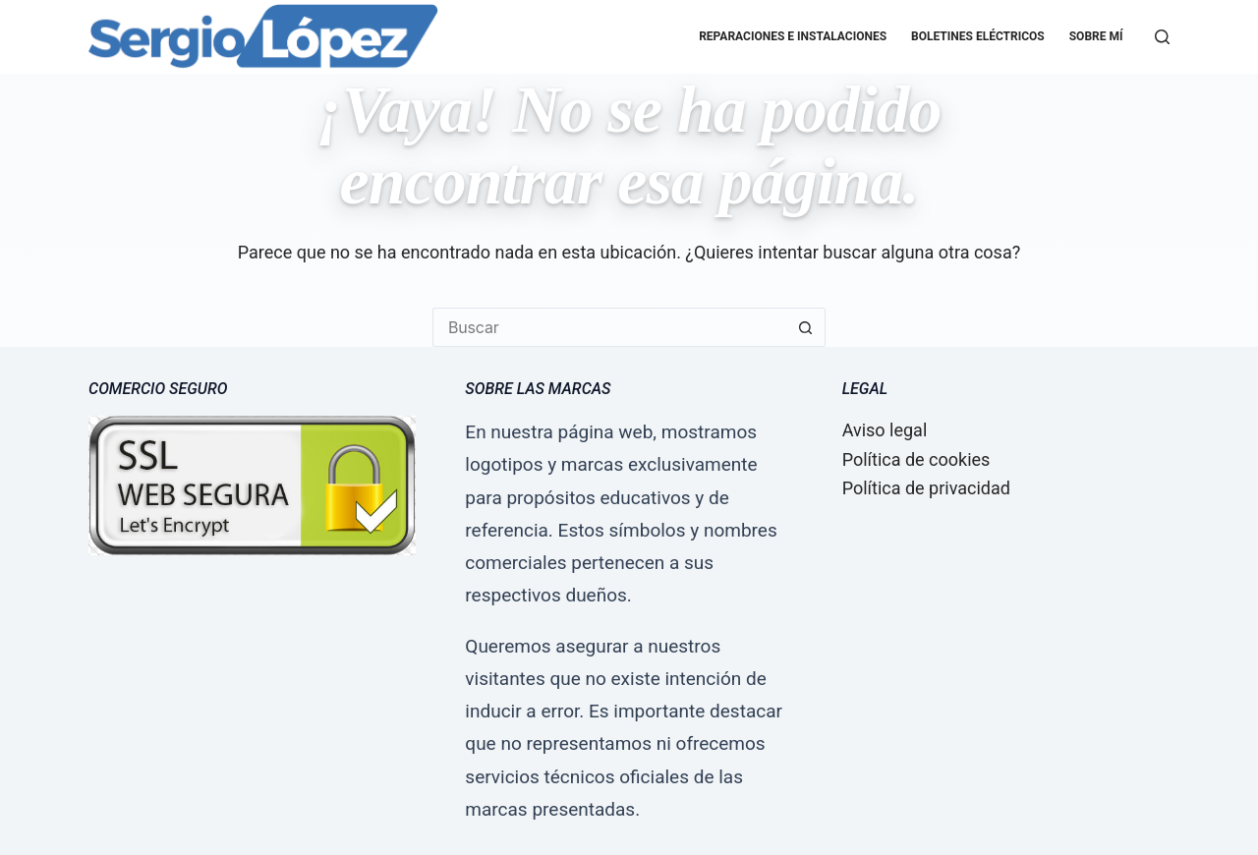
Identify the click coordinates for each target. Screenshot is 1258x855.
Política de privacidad (926, 488)
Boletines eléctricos (978, 36)
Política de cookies (916, 459)
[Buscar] (1162, 36)
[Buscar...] (609, 327)
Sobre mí (1096, 36)
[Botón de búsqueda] (806, 327)
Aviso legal (885, 430)
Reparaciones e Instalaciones (792, 36)
